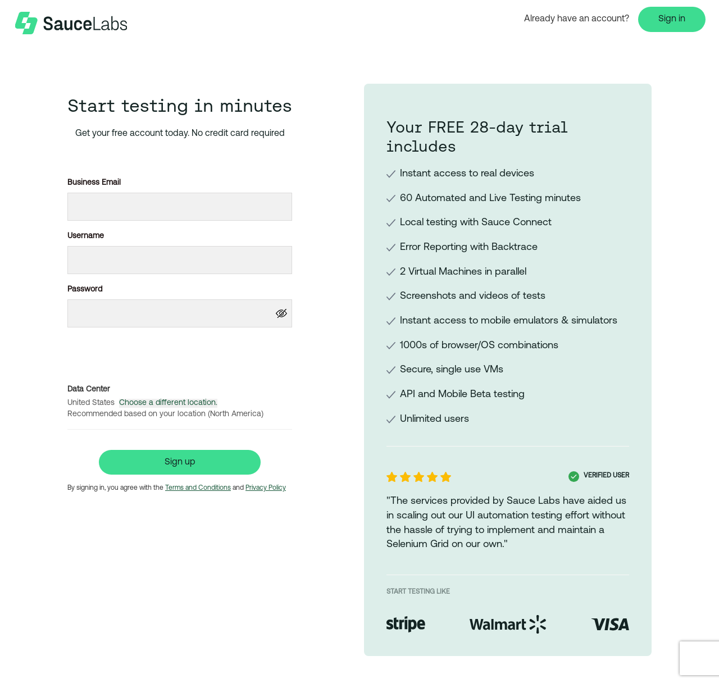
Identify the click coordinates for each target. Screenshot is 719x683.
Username (85, 236)
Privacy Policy (265, 488)
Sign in (671, 19)
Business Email (94, 183)
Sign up (180, 462)
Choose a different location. (168, 403)
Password (84, 289)
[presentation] (179, 353)
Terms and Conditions (198, 488)
